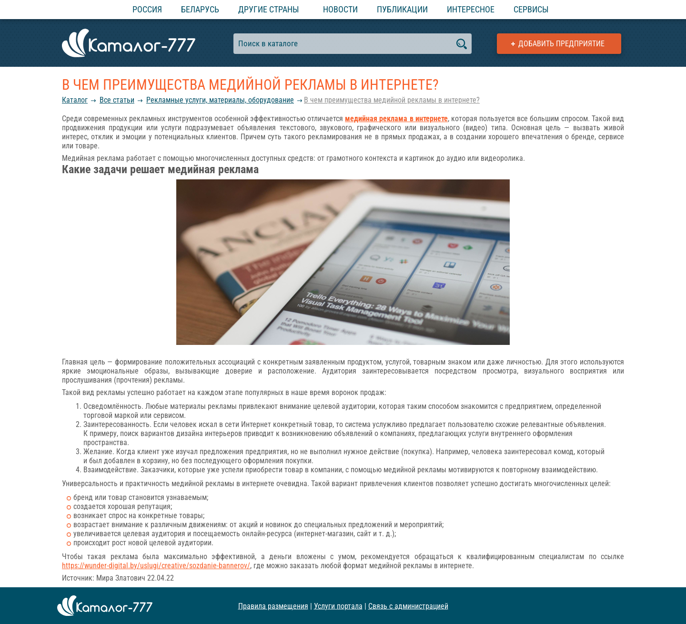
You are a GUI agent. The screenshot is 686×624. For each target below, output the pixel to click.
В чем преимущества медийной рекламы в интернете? (392, 99)
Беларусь (200, 9)
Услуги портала (338, 605)
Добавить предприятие (561, 43)
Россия (147, 9)
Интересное (470, 9)
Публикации (402, 9)
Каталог (75, 99)
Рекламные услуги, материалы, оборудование (220, 99)
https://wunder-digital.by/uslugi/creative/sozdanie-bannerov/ (156, 565)
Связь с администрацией (408, 605)
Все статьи (117, 99)
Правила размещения (273, 605)
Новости (340, 9)
